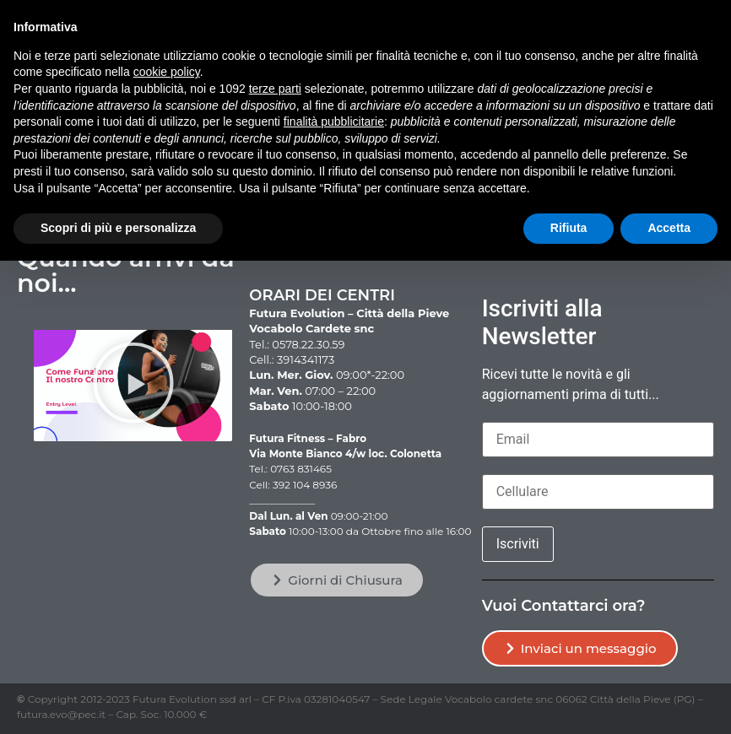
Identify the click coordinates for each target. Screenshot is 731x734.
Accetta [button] (668, 228)
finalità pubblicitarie (334, 121)
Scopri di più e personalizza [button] (118, 228)
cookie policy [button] (166, 71)
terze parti (275, 88)
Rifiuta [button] (569, 228)
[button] (133, 386)
